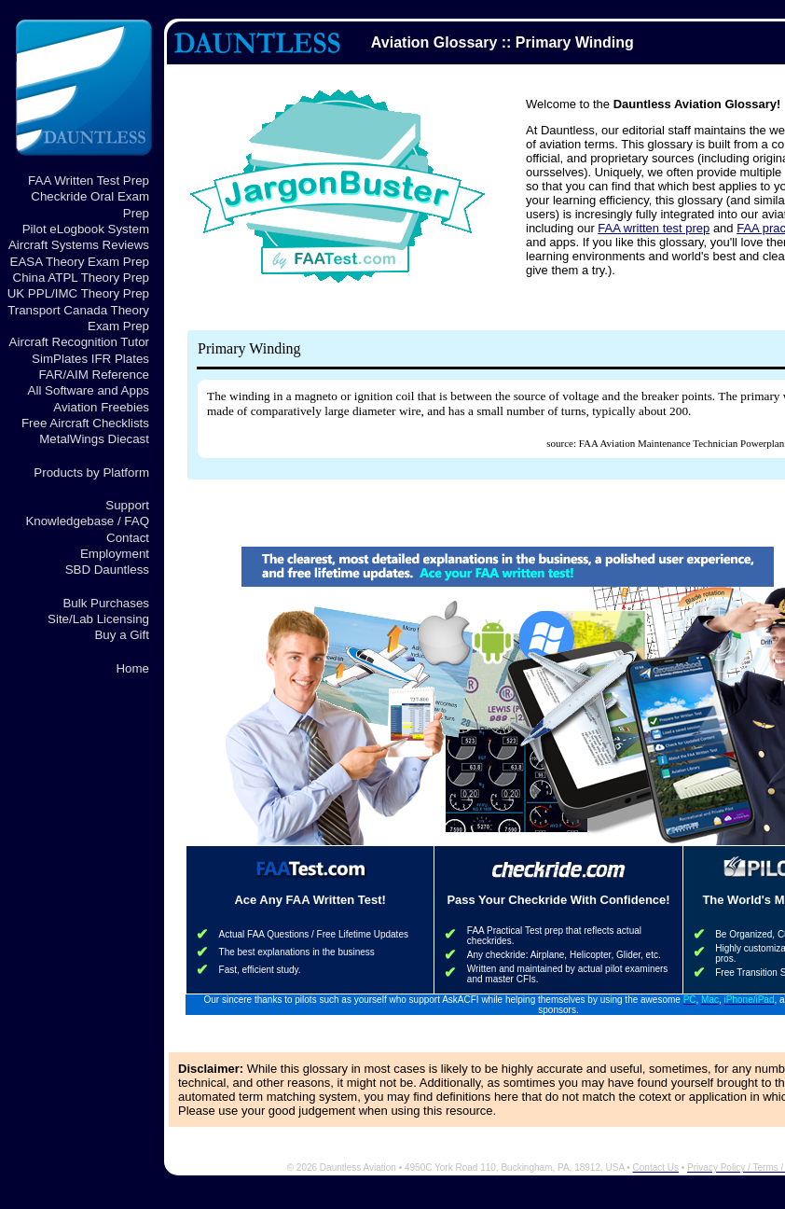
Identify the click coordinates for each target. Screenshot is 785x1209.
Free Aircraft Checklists (85, 423)
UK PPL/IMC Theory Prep (78, 293)
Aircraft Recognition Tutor (79, 342)
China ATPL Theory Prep (81, 278)
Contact (127, 538)
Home (132, 668)
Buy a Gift (121, 635)
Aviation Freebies (101, 407)
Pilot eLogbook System (85, 229)
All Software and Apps (88, 390)
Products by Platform (91, 472)
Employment (114, 554)
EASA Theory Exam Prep (79, 262)
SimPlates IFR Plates (90, 359)
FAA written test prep (653, 228)
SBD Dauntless (107, 570)
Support (127, 505)
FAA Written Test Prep (88, 181)
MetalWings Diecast (94, 439)
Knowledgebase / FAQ (87, 521)
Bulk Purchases (105, 603)
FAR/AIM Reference (93, 375)
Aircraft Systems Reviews (78, 245)
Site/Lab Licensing (98, 619)
